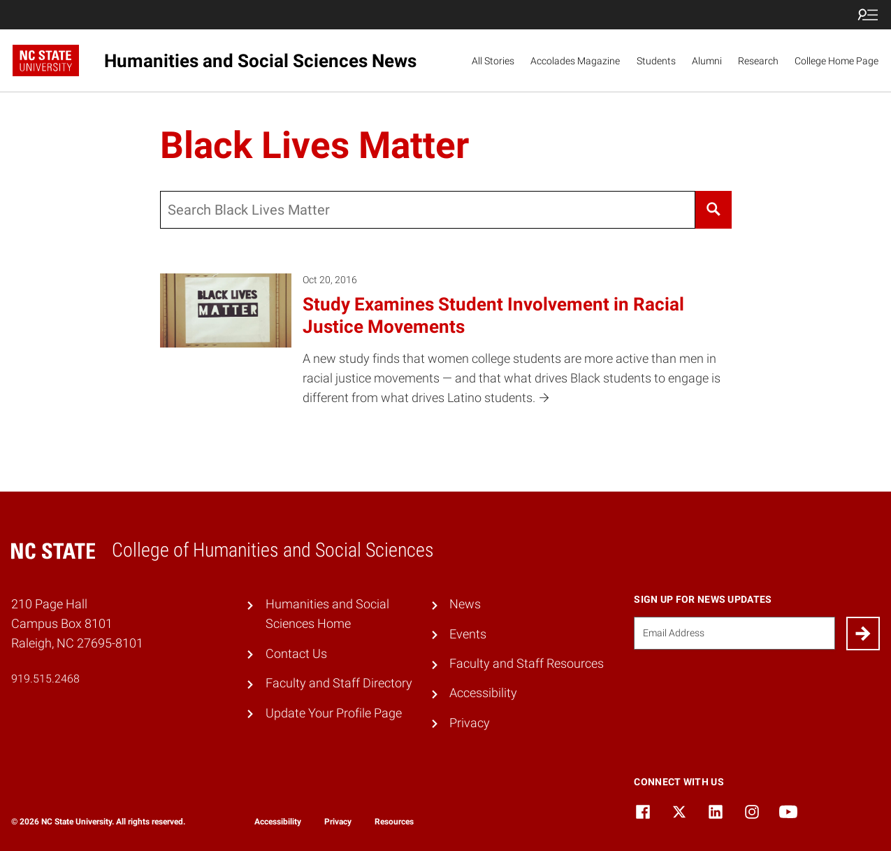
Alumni (707, 60)
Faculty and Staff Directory (339, 683)
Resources (394, 822)
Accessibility (483, 693)
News (465, 604)
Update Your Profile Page (334, 713)
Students (656, 60)
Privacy (469, 723)
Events (467, 634)
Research (758, 60)
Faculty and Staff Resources (526, 664)
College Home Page (836, 60)
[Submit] (863, 633)
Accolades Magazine (575, 60)
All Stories (493, 60)
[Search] (713, 210)
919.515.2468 (45, 678)
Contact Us (296, 654)
